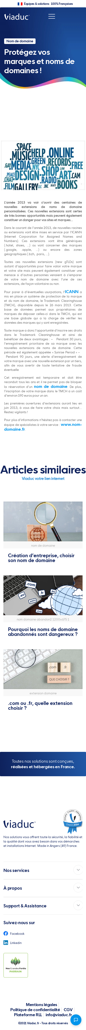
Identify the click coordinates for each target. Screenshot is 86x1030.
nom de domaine (50, 386)
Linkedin (12, 943)
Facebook (14, 933)
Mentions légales (41, 1004)
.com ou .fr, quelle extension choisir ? (40, 705)
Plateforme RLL (28, 1014)
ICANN (71, 291)
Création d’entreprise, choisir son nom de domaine (41, 558)
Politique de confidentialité (35, 1009)
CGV (68, 1009)
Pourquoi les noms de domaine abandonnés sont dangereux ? (43, 631)
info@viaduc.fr (59, 1014)
